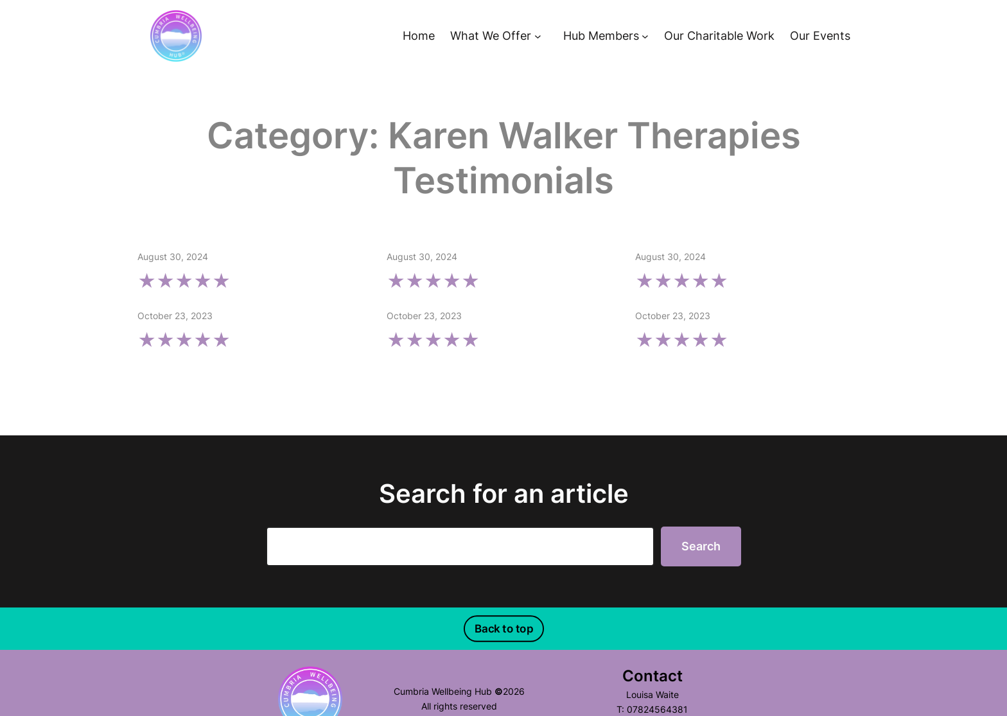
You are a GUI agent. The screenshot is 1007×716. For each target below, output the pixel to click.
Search (701, 546)
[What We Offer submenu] (537, 36)
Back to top (503, 628)
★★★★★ (184, 281)
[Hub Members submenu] (645, 36)
